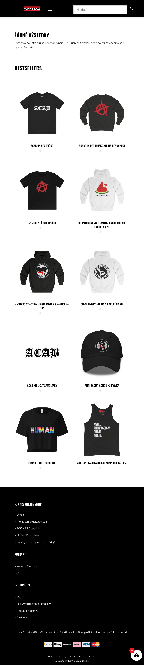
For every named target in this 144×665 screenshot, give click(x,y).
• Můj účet (20, 597)
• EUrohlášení (27, 535)
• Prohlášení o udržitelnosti (30, 521)
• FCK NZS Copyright (27, 528)
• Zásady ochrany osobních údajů (34, 542)
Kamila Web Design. (78, 661)
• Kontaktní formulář (26, 566)
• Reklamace (22, 617)
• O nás (19, 514)
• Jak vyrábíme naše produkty (32, 603)
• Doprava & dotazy (26, 610)
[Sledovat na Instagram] (17, 574)
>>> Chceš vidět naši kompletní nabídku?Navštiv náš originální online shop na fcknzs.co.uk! (72, 632)
